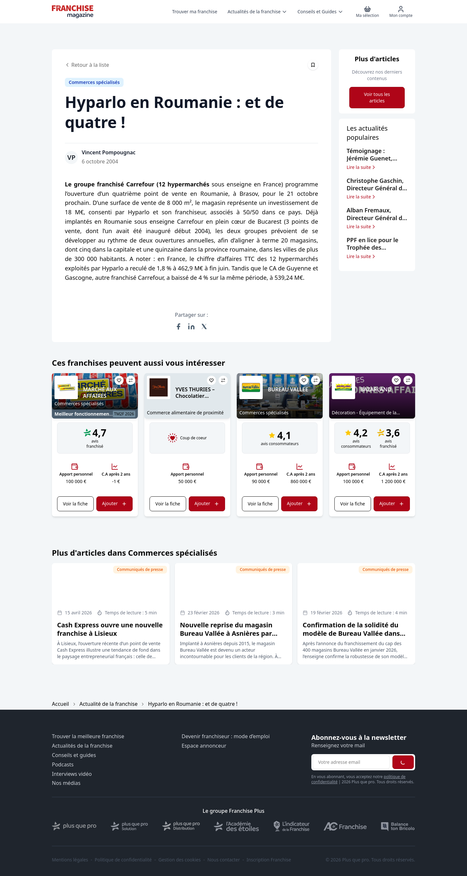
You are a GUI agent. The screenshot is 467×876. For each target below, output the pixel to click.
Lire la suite (361, 167)
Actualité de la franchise (108, 703)
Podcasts (63, 764)
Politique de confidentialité (123, 860)
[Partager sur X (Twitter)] (204, 326)
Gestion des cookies (180, 860)
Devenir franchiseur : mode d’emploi (226, 736)
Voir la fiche (75, 504)
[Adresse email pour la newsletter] (351, 762)
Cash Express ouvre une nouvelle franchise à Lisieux (110, 629)
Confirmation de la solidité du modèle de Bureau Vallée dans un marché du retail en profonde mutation (355, 638)
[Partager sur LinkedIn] (191, 326)
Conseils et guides (74, 755)
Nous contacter (223, 860)
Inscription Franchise (268, 860)
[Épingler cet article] (313, 65)
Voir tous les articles (377, 97)
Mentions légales (70, 860)
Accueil (60, 703)
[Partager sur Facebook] (178, 326)
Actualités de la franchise (82, 745)
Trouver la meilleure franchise (88, 736)
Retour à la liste (87, 64)
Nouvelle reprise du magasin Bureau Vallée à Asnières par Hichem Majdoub (226, 633)
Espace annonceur (204, 745)
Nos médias (66, 783)
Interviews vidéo (72, 774)
